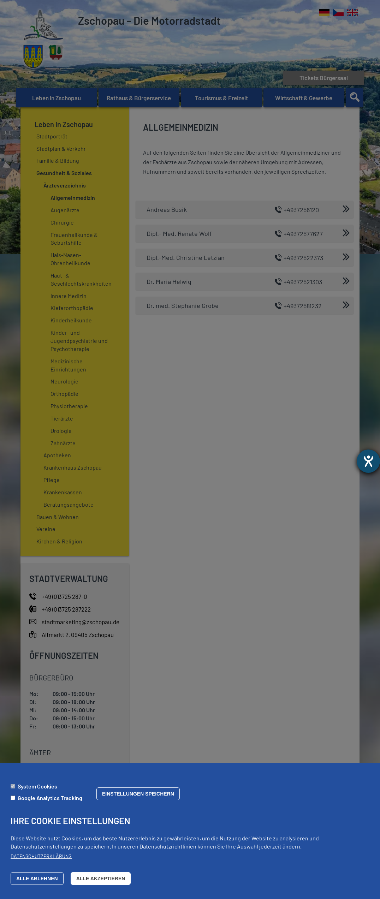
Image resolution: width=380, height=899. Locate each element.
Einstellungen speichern (138, 794)
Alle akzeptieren (100, 878)
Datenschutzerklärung (41, 856)
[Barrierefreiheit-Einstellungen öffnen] (368, 461)
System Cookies (37, 786)
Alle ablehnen (37, 878)
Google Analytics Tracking (50, 797)
